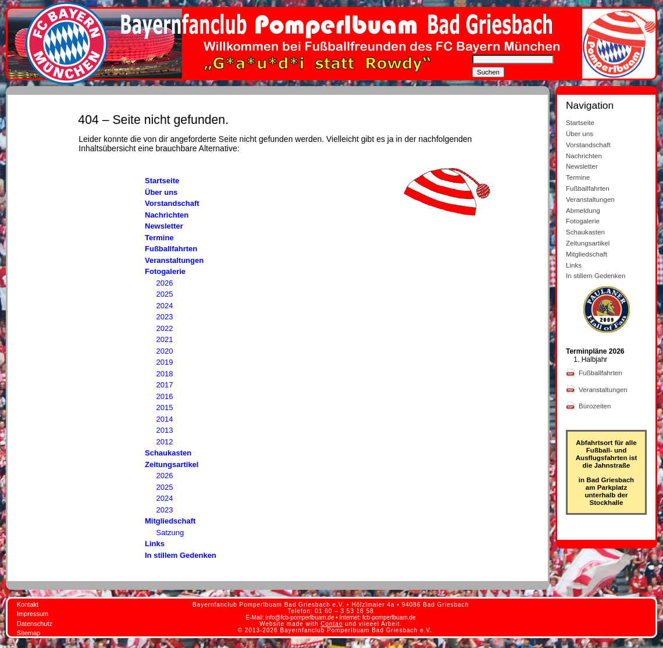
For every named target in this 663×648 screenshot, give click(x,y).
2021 (164, 339)
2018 (164, 373)
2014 (164, 419)
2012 (164, 441)
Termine (159, 237)
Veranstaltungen (174, 260)
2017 (164, 384)
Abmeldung (583, 210)
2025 (164, 294)
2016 (164, 396)
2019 (164, 362)
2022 (164, 328)
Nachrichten (166, 215)
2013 (164, 430)
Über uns (161, 192)
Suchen (488, 72)
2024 (164, 305)
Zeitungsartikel (171, 464)
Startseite (162, 180)
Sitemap (28, 632)
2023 (164, 316)
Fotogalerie (165, 271)
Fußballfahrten (171, 248)
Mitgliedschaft (170, 521)
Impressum (32, 613)
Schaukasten (168, 452)
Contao (331, 624)
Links (155, 543)
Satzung (170, 532)
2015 (164, 407)
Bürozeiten (596, 406)
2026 (164, 283)
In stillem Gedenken (180, 555)
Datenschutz (34, 623)
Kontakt (27, 604)
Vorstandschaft (172, 203)
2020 (164, 351)
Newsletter (164, 226)
